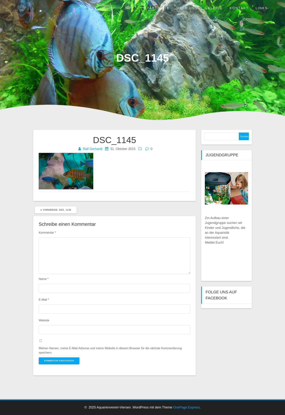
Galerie (214, 8)
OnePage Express (186, 407)
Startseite (157, 8)
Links (262, 8)
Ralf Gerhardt (92, 149)
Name (44, 278)
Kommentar (47, 232)
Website (44, 320)
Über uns (187, 8)
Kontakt (239, 8)
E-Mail (44, 299)
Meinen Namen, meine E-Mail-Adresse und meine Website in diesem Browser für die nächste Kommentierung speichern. (110, 350)
